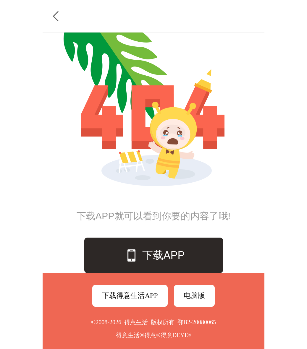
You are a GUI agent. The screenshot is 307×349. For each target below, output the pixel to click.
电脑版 (194, 295)
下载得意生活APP (130, 295)
